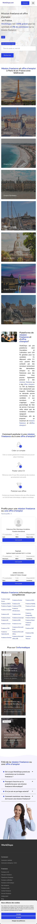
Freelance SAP (30, 628)
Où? (3, 37)
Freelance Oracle (30, 606)
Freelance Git (16, 603)
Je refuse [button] (18, 917)
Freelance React (30, 620)
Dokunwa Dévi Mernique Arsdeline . (18, 529)
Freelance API (5, 614)
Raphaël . (18, 551)
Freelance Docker (17, 600)
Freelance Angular (6, 606)
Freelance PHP (30, 609)
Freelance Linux (16, 623)
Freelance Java (16, 614)
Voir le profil (18, 540)
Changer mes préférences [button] (18, 920)
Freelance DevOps (6, 637)
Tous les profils (5, 514)
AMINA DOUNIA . (18, 573)
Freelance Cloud (5, 623)
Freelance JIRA (16, 620)
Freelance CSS (5, 628)
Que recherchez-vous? (8, 44)
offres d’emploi (29, 384)
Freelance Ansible (6, 609)
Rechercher (7, 55)
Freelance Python (30, 618)
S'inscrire (25, 3)
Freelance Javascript (18, 618)
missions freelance (25, 382)
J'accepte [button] (18, 914)
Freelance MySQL (30, 603)
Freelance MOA (30, 600)
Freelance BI (4, 620)
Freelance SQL (30, 633)
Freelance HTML (16, 606)
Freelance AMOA (6, 603)
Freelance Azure (5, 618)
